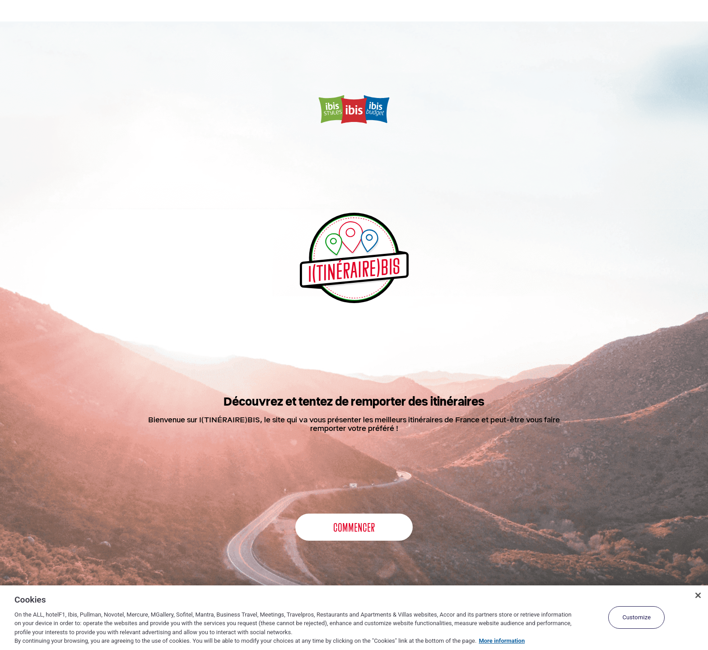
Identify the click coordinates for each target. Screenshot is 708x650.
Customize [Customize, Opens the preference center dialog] (636, 617)
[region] (354, 617)
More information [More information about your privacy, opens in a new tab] (502, 640)
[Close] (698, 595)
